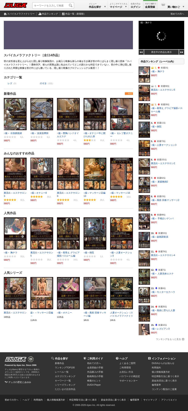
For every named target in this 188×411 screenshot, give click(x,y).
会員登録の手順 (95, 367)
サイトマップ (150, 399)
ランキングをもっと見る (168, 339)
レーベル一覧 (62, 372)
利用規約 (156, 367)
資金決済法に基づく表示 (113, 399)
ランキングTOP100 (65, 367)
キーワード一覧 (63, 380)
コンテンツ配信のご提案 (164, 389)
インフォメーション (164, 358)
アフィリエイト (169, 399)
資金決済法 (164, 380)
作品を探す (61, 358)
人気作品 (10, 213)
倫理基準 (156, 385)
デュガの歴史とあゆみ (19, 382)
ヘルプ (123, 358)
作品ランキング (50, 14)
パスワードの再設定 (129, 376)
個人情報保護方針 (161, 372)
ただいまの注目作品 (65, 389)
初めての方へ (177, 14)
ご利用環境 (125, 367)
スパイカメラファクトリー (21, 14)
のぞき (43, 83)
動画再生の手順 (95, 376)
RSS (130, 94)
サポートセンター (128, 380)
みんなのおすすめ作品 (19, 153)
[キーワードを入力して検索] (53, 5)
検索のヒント (94, 380)
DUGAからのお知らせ (163, 363)
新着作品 (10, 93)
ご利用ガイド (95, 358)
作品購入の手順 (95, 372)
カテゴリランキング (65, 376)
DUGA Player (94, 385)
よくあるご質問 (127, 363)
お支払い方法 (126, 372)
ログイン (136, 6)
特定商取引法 (165, 376)
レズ (10, 83)
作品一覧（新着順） (75, 14)
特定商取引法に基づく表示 (83, 399)
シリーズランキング (65, 385)
